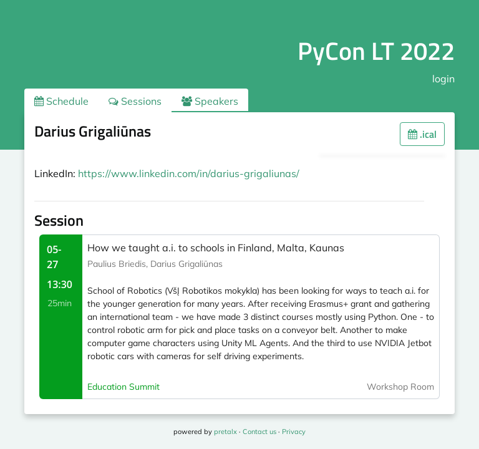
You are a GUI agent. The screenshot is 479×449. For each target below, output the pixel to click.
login (443, 78)
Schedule (61, 101)
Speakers (209, 101)
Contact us (259, 431)
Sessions (135, 101)
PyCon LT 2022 (376, 51)
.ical (422, 134)
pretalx (225, 431)
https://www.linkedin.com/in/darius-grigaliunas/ (188, 173)
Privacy (294, 431)
